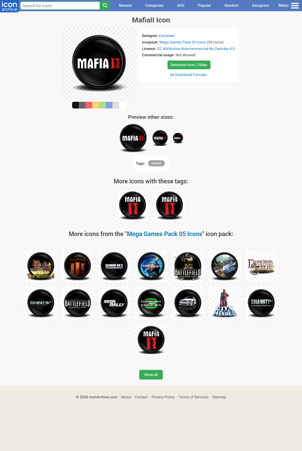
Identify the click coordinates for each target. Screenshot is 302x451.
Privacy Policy (163, 397)
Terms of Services (193, 397)
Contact (141, 397)
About (126, 397)
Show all (151, 375)
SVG (180, 5)
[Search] (105, 5)
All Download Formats (188, 74)
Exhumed (166, 35)
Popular (204, 5)
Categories (154, 5)
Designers (260, 5)
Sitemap (219, 397)
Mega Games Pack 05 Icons (182, 42)
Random (232, 5)
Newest (125, 5)
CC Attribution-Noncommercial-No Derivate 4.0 (196, 48)
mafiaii (156, 163)
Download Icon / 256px (189, 65)
